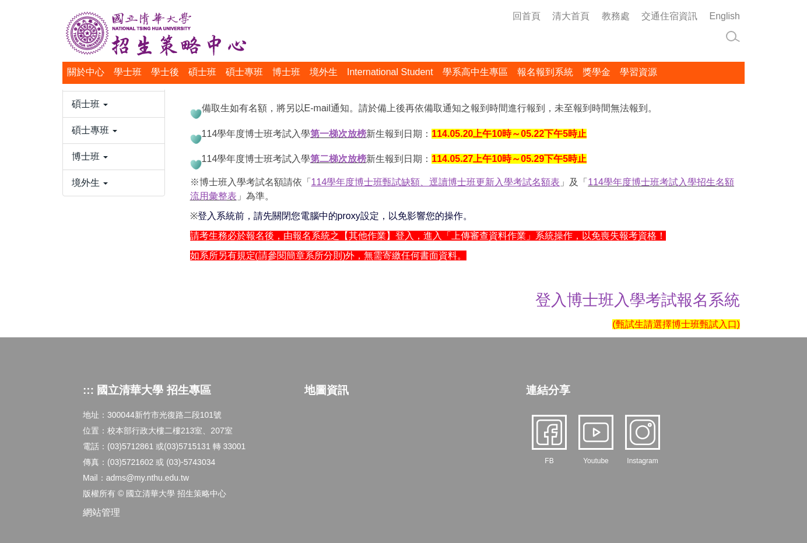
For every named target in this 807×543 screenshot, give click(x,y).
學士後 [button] (165, 72)
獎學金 (596, 72)
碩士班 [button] (202, 72)
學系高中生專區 (475, 72)
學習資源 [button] (638, 72)
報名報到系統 (545, 72)
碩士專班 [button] (244, 72)
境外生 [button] (324, 72)
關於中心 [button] (85, 72)
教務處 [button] (616, 16)
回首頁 (527, 16)
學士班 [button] (128, 72)
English (725, 16)
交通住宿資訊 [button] (669, 16)
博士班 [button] (286, 72)
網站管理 (101, 512)
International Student (390, 72)
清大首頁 (571, 16)
